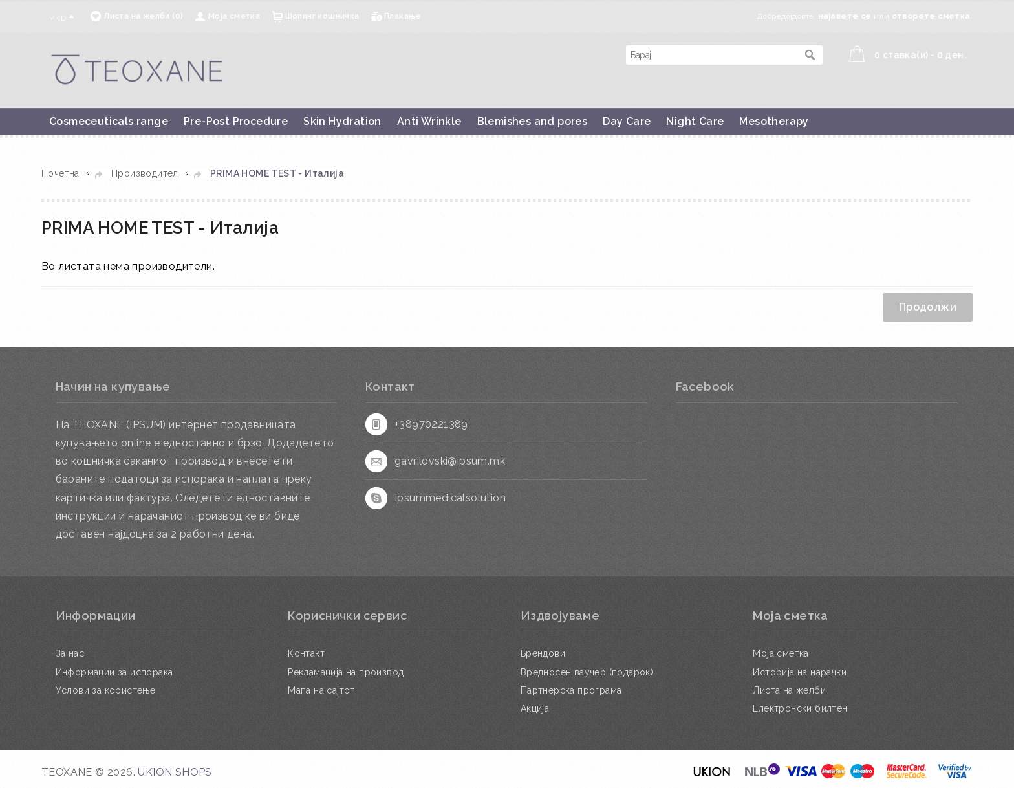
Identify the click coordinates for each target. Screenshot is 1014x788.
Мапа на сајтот (321, 690)
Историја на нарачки (800, 672)
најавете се (844, 16)
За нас (70, 653)
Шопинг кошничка (322, 16)
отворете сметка (931, 16)
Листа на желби (789, 690)
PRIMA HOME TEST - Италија (277, 173)
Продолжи (927, 307)
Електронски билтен (800, 708)
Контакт (306, 653)
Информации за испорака (114, 672)
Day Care (627, 121)
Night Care (695, 121)
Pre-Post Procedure (236, 121)
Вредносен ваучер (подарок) (587, 672)
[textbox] (711, 55)
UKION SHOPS (174, 772)
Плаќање (403, 16)
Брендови (543, 653)
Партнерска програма (571, 690)
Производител (144, 173)
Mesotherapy (773, 121)
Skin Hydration (342, 121)
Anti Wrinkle (429, 121)
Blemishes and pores (532, 121)
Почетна (60, 173)
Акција (535, 708)
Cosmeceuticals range (108, 121)
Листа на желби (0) (143, 16)
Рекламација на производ (346, 672)
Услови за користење (106, 690)
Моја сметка (234, 16)
